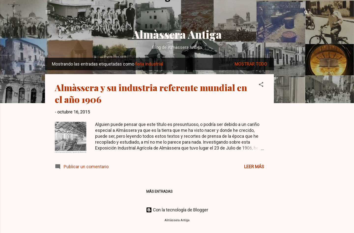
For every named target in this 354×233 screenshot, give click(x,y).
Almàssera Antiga (177, 34)
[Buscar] (306, 13)
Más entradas (159, 191)
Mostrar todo (251, 64)
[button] (261, 85)
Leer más (254, 166)
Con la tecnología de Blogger (177, 209)
